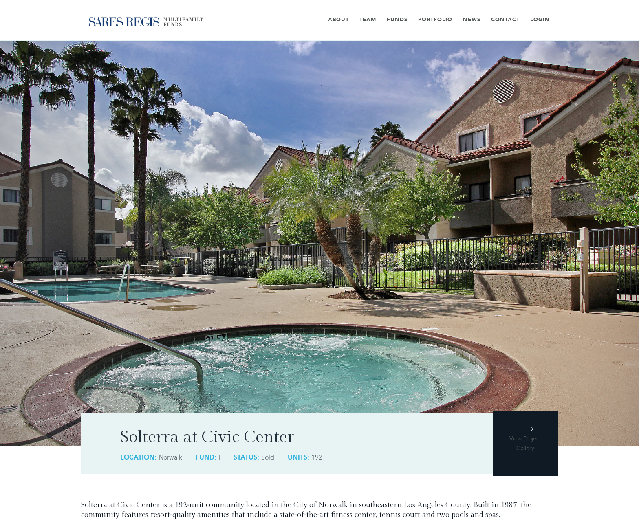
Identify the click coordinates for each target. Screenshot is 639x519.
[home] (146, 24)
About (338, 19)
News (471, 19)
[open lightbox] (525, 447)
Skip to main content (30, 5)
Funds (397, 19)
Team (367, 19)
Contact (505, 19)
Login (540, 19)
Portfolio (435, 19)
